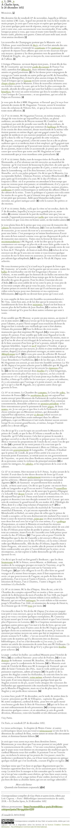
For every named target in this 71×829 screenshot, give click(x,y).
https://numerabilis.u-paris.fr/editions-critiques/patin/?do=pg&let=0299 (32, 808)
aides (62, 392)
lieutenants (7, 562)
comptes (42, 392)
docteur (5, 660)
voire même (36, 677)
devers (21, 493)
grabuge (61, 521)
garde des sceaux (40, 66)
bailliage (51, 126)
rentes (4, 409)
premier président (50, 403)
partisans (55, 48)
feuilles (41, 370)
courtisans (40, 48)
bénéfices (6, 91)
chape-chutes (8, 83)
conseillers (61, 488)
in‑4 (34, 346)
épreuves (53, 368)
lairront (27, 80)
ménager (30, 600)
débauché (26, 69)
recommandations (10, 241)
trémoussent (46, 730)
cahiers (5, 227)
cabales (29, 463)
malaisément (34, 477)
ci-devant (39, 414)
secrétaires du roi (39, 395)
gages (51, 406)
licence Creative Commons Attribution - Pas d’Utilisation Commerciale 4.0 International (35, 826)
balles (4, 271)
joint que (38, 518)
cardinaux (6, 189)
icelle (41, 217)
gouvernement (21, 450)
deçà (35, 45)
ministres (37, 304)
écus (30, 605)
